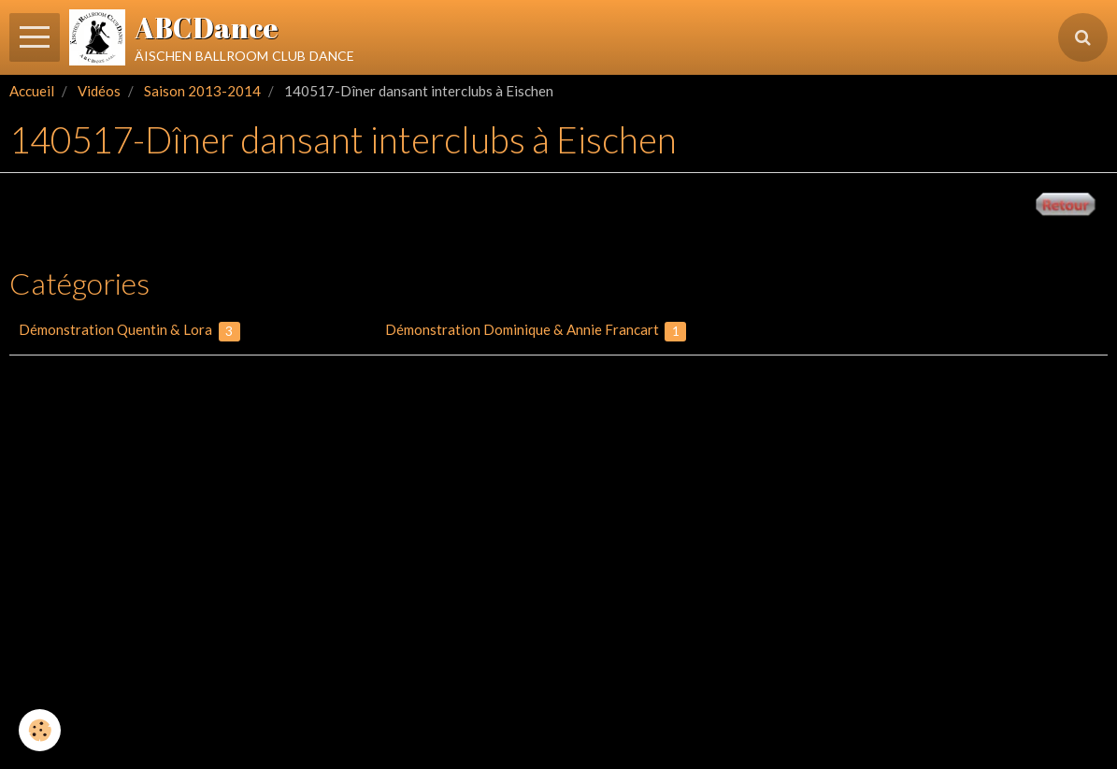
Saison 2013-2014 (202, 90)
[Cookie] (40, 730)
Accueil (31, 90)
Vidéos (99, 90)
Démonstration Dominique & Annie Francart (536, 331)
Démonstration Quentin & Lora (129, 331)
